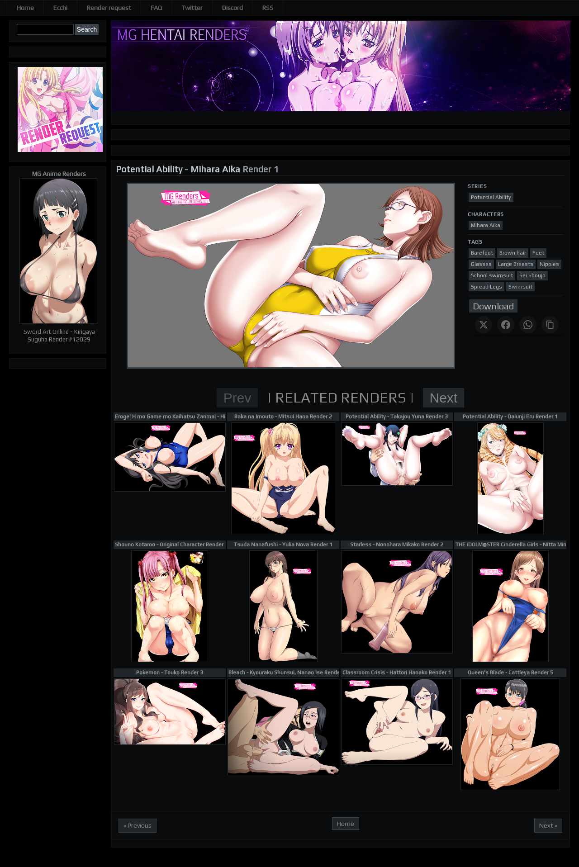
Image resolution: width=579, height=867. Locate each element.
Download (493, 306)
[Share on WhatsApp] (527, 324)
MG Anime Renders (59, 173)
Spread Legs (486, 287)
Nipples (549, 264)
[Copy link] (550, 324)
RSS (267, 7)
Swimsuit (520, 287)
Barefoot (482, 253)
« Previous (137, 825)
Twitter (192, 7)
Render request (109, 7)
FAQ (156, 7)
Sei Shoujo (532, 275)
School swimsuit (492, 275)
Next (444, 397)
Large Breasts (515, 264)
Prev (237, 397)
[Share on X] (483, 324)
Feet (538, 253)
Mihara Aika (215, 169)
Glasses (481, 264)
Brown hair (512, 253)
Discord (232, 7)
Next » (548, 825)
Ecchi (60, 7)
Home (25, 7)
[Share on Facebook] (505, 324)
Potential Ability (149, 169)
